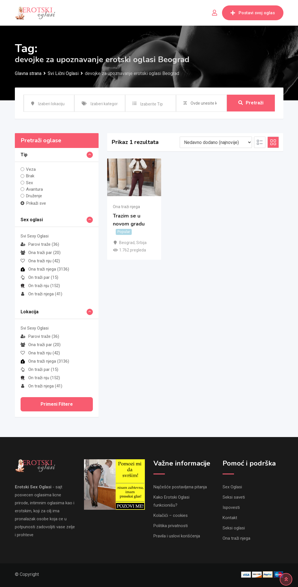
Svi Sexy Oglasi (35, 236)
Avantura (34, 189)
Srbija (141, 242)
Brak (30, 175)
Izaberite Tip (151, 104)
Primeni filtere (57, 404)
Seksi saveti (234, 497)
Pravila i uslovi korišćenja (176, 536)
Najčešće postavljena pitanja (180, 486)
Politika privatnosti (170, 525)
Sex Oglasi (232, 486)
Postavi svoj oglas (253, 12)
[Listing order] (216, 142)
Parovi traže (40, 244)
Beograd (127, 242)
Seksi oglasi (234, 528)
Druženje (34, 195)
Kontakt (230, 517)
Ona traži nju (40, 260)
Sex (29, 182)
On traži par (39, 277)
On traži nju (40, 285)
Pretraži (250, 103)
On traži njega (41, 293)
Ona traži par (41, 252)
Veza (31, 169)
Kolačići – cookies (170, 515)
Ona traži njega (45, 269)
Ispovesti (231, 507)
